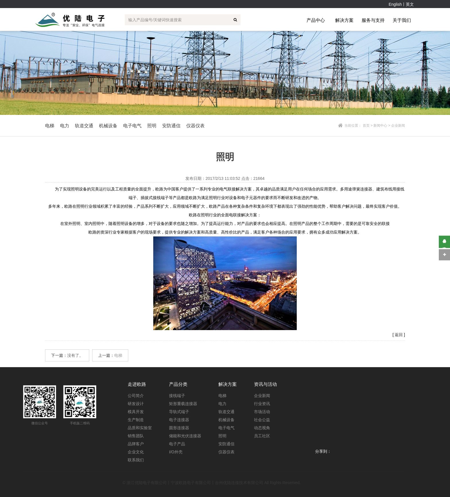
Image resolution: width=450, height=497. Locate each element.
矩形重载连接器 (183, 403)
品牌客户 (136, 444)
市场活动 (262, 411)
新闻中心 (380, 126)
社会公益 (262, 419)
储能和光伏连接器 (185, 436)
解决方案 (344, 20)
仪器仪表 (226, 452)
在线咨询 (444, 241)
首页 (366, 126)
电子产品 (177, 444)
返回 (399, 334)
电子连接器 (179, 419)
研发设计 (136, 403)
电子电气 (226, 427)
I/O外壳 (176, 452)
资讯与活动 (265, 384)
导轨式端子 (179, 411)
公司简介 (136, 395)
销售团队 (136, 436)
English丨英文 (401, 4)
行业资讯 (262, 403)
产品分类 (178, 384)
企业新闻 (262, 395)
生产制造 (136, 419)
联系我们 (136, 460)
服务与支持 (373, 20)
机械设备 (226, 419)
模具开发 (136, 411)
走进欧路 (137, 384)
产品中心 (316, 20)
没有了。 (75, 355)
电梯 (118, 355)
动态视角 (262, 427)
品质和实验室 (140, 427)
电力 (222, 403)
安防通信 (226, 444)
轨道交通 (226, 411)
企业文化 (136, 452)
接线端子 (177, 395)
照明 (222, 436)
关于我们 (402, 20)
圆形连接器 (179, 427)
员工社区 (262, 436)
